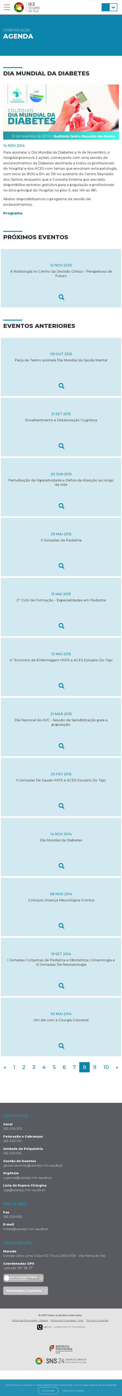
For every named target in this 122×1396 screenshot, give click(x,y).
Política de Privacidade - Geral (67, 1320)
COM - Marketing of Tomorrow (61, 1327)
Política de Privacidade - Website (30, 1320)
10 (106, 1067)
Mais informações (73, 1390)
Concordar (48, 1390)
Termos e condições (97, 1320)
